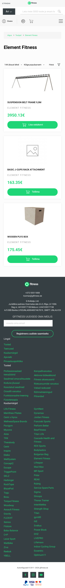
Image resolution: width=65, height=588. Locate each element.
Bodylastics (40, 450)
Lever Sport (9, 539)
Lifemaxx (38, 542)
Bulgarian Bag (41, 454)
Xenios (7, 522)
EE (23, 21)
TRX (6, 438)
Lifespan (38, 462)
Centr (6, 446)
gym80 (37, 517)
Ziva (6, 547)
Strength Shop (41, 508)
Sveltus (37, 525)
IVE (35, 521)
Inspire (7, 450)
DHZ (36, 534)
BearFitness (40, 429)
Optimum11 (40, 555)
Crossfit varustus (12, 391)
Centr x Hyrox (10, 417)
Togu (6, 492)
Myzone (8, 429)
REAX (37, 479)
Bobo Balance (11, 530)
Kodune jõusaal (12, 383)
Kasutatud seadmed (14, 387)
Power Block (40, 529)
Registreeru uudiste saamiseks (32, 333)
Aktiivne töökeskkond (45, 375)
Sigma (37, 492)
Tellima (35, 192)
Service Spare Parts (44, 487)
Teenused (9, 348)
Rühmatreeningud (43, 392)
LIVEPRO (38, 538)
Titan (36, 513)
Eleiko (7, 455)
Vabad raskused (42, 388)
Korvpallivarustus (43, 371)
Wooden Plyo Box (17, 236)
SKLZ (6, 476)
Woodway (9, 505)
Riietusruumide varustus (46, 383)
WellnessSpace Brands (15, 421)
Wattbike (8, 543)
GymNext (38, 408)
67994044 (6, 3)
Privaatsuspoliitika (13, 361)
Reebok (7, 551)
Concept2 (8, 463)
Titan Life (39, 434)
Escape (7, 467)
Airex (6, 434)
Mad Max (39, 466)
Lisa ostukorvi (35, 124)
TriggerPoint (10, 471)
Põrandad (39, 396)
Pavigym (8, 425)
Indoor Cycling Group (44, 546)
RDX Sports (40, 446)
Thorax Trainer (41, 500)
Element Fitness (42, 458)
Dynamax (39, 413)
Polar (36, 475)
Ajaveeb (8, 357)
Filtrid (51, 65)
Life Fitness (10, 408)
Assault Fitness (11, 509)
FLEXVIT (8, 518)
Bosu (6, 497)
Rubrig (37, 483)
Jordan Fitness (41, 417)
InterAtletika (40, 504)
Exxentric (38, 550)
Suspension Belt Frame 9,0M (24, 102)
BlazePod (8, 488)
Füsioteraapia (11, 399)
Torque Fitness (11, 501)
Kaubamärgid (11, 352)
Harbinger (9, 480)
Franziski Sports (42, 421)
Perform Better (41, 425)
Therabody (9, 442)
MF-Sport (38, 471)
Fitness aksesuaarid (44, 379)
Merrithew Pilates (12, 413)
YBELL (7, 555)
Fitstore (7, 526)
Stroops (38, 496)
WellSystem (10, 459)
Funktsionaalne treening (16, 395)
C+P (6, 534)
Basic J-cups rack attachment (26, 169)
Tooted (7, 344)
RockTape (9, 484)
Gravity (7, 513)
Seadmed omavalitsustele (17, 378)
